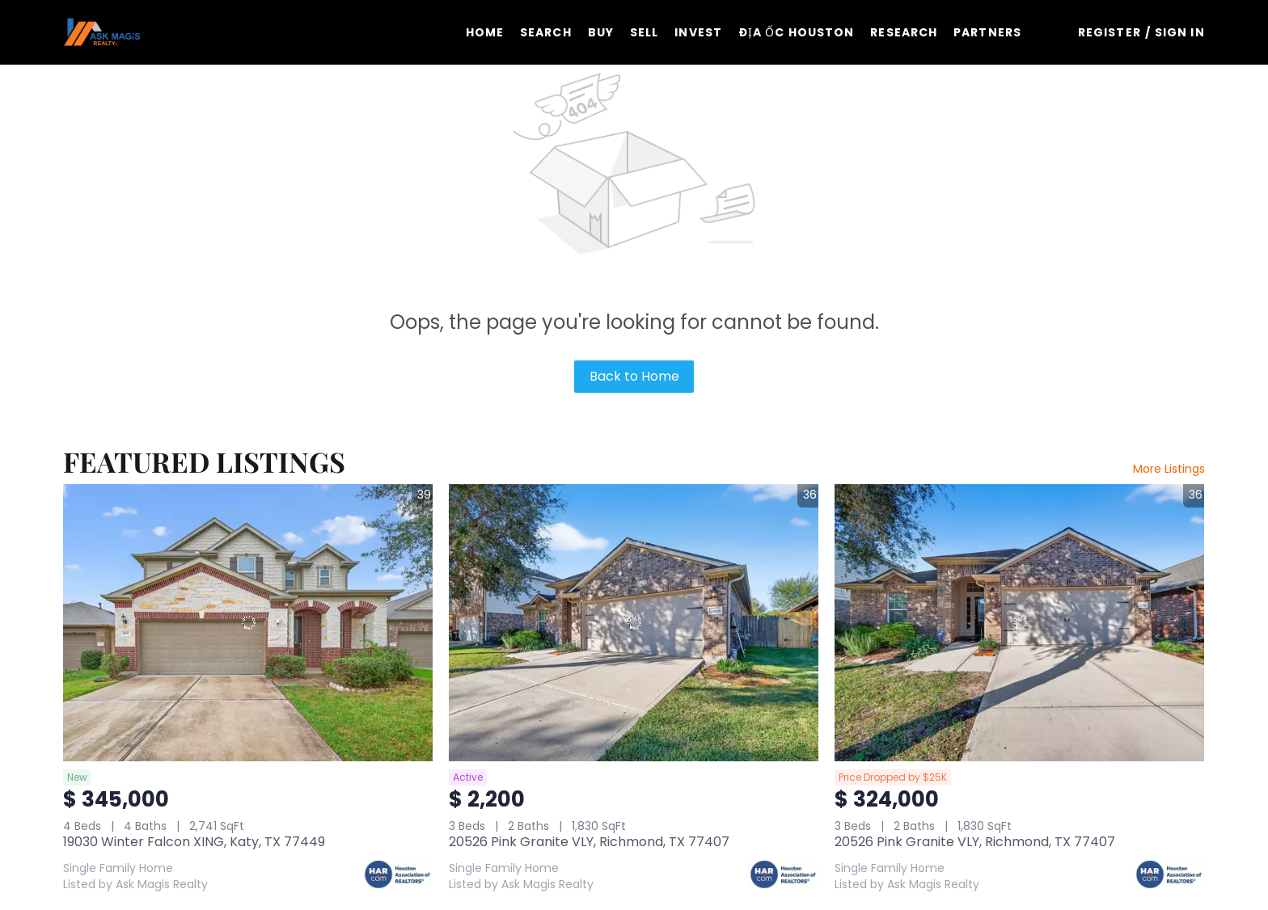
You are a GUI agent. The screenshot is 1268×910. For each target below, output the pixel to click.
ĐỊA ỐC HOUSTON (796, 32)
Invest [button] (698, 32)
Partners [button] (987, 32)
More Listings (1169, 469)
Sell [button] (644, 32)
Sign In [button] (1180, 32)
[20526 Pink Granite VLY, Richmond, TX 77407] (633, 622)
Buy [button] (601, 32)
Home (485, 32)
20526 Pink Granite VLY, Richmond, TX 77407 (589, 841)
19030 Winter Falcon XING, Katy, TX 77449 (194, 841)
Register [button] (1109, 32)
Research (903, 32)
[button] (101, 32)
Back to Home (634, 376)
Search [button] (546, 32)
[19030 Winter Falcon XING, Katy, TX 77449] (248, 622)
